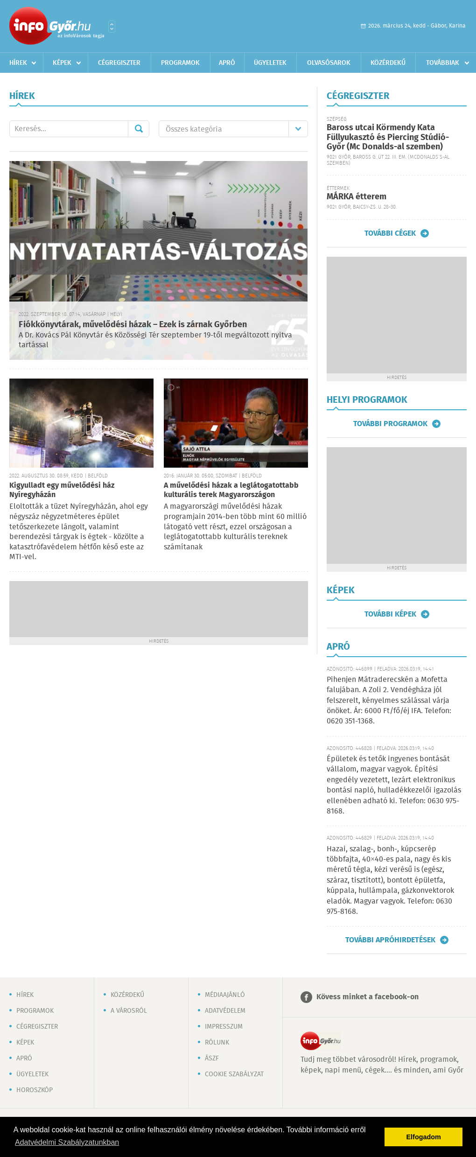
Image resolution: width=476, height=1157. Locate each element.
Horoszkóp (34, 1090)
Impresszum (224, 1027)
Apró (227, 63)
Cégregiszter (119, 63)
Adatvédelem (225, 1011)
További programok (390, 424)
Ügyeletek (270, 63)
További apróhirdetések (390, 940)
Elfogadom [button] (423, 1137)
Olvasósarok (328, 63)
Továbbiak (442, 63)
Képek (62, 63)
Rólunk (217, 1043)
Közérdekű (388, 63)
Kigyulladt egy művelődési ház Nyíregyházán (61, 490)
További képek (390, 614)
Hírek (18, 63)
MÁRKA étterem (356, 196)
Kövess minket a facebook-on (367, 997)
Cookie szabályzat (234, 1074)
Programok (180, 63)
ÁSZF (212, 1058)
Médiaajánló (225, 995)
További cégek (390, 233)
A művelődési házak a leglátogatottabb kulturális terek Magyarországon (231, 490)
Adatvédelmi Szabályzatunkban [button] (67, 1142)
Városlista (111, 27)
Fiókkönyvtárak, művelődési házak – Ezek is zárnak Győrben (133, 324)
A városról (129, 1011)
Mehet (138, 128)
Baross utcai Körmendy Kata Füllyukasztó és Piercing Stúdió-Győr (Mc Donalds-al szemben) (388, 137)
